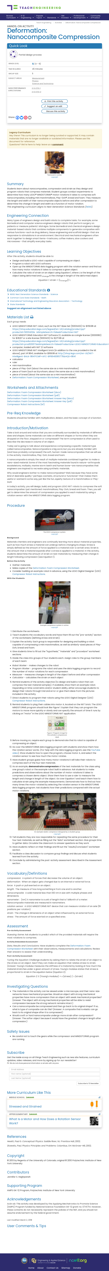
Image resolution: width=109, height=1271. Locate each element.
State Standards (16, 304)
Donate (77, 1268)
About (40, 1267)
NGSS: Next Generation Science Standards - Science (32, 294)
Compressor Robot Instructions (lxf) (26, 404)
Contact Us (52, 1268)
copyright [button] (54, 177)
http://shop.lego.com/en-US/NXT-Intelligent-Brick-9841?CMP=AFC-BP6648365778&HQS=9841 (53, 355)
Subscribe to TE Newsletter (88, 1083)
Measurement (38, 78)
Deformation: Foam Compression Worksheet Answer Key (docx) (40, 398)
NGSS (88, 206)
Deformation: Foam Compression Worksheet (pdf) (33, 395)
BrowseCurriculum (12, 17)
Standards (53, 17)
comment (57, 144)
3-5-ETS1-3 (36, 92)
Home (31, 1268)
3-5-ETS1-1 (36, 88)
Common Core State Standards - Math (26, 297)
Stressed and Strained (25, 1106)
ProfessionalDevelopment (81, 17)
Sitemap (65, 1268)
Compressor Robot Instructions (28, 574)
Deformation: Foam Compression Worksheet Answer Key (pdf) (39, 401)
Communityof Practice (95, 17)
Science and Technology (43, 83)
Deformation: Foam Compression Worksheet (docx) (34, 392)
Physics (35, 81)
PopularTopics (40, 17)
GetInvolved (66, 17)
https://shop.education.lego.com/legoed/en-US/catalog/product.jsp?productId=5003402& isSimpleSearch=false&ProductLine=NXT (48, 331)
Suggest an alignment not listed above (29, 308)
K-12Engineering (27, 17)
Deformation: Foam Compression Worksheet (35, 377)
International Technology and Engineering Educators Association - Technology (44, 301)
